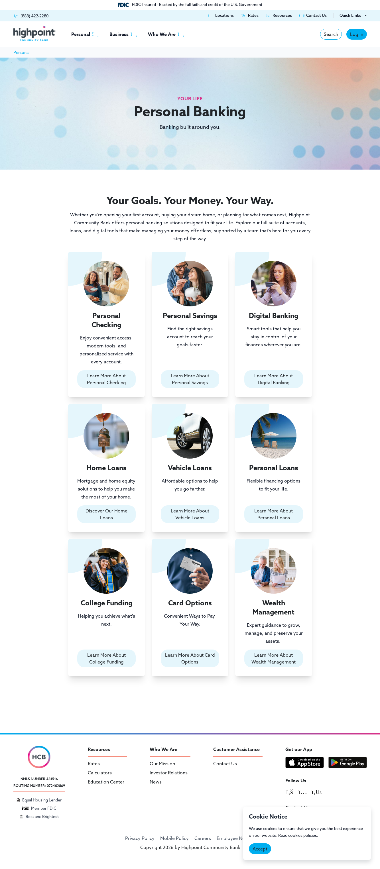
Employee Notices (236, 838)
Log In (356, 34)
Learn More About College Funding (106, 658)
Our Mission (162, 763)
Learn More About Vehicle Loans (190, 514)
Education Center (106, 782)
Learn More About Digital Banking (273, 379)
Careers (202, 838)
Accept (260, 849)
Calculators (100, 773)
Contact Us (225, 763)
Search (331, 34)
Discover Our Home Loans (106, 514)
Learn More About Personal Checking (106, 379)
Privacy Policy (140, 838)
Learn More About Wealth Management (273, 658)
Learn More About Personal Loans (273, 514)
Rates (94, 763)
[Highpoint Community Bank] (34, 33)
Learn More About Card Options (190, 658)
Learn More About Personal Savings (190, 379)
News (156, 782)
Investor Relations (169, 773)
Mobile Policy (174, 838)
